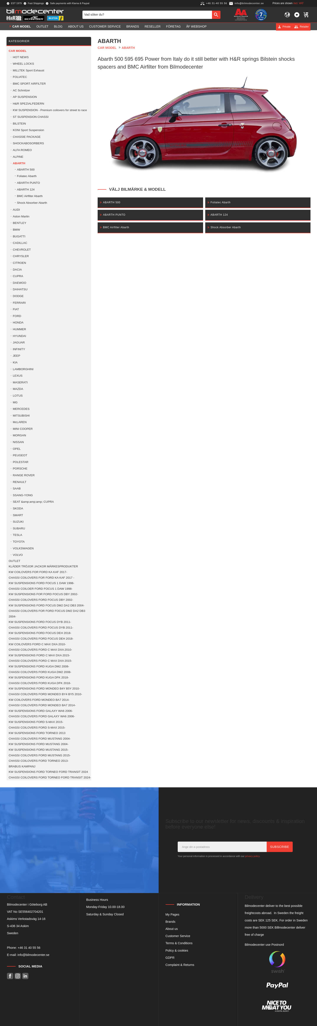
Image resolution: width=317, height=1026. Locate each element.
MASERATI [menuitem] (20, 382)
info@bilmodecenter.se (33, 955)
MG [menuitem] (15, 402)
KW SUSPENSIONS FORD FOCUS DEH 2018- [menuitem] (40, 633)
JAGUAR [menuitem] (19, 342)
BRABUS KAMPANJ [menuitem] (22, 766)
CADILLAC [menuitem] (20, 243)
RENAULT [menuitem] (19, 482)
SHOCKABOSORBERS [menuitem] (28, 143)
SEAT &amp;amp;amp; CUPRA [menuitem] (33, 501)
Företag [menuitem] (173, 26)
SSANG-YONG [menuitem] (23, 495)
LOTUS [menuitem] (18, 395)
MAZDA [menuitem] (18, 389)
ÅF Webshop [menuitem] (196, 26)
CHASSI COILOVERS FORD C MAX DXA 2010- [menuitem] (40, 649)
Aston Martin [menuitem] (21, 216)
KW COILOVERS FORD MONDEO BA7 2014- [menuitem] (39, 699)
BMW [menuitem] (16, 229)
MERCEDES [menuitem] (21, 408)
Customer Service (178, 936)
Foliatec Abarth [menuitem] (27, 176)
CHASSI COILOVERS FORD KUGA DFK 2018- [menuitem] (40, 683)
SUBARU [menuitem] (19, 528)
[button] (297, 15)
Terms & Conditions (179, 943)
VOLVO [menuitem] (18, 555)
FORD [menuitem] (17, 316)
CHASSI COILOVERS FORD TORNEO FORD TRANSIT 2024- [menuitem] (50, 777)
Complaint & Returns (180, 965)
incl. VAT (299, 3)
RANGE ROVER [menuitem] (23, 475)
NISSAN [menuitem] (18, 442)
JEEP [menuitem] (16, 355)
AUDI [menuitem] (16, 209)
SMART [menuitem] (18, 515)
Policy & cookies (177, 950)
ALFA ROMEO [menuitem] (22, 150)
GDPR (170, 957)
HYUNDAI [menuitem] (19, 336)
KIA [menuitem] (15, 362)
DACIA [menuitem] (17, 269)
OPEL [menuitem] (17, 448)
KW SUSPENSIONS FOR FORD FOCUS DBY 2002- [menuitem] (43, 594)
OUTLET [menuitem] (42, 26)
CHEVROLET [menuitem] (22, 249)
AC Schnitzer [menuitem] (21, 90)
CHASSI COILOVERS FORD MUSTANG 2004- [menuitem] (40, 738)
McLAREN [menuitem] (19, 422)
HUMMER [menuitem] (19, 329)
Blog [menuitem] (58, 26)
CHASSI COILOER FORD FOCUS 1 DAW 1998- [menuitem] (40, 588)
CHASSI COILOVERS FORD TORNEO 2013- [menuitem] (39, 760)
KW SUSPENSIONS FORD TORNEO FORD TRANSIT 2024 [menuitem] (48, 771)
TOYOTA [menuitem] (19, 541)
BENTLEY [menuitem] (19, 223)
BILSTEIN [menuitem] (19, 123)
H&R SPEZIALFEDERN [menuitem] (28, 103)
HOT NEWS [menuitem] (21, 57)
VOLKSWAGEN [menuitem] (23, 548)
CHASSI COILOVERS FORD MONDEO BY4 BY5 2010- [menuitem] (45, 694)
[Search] (216, 15)
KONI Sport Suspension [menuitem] (28, 130)
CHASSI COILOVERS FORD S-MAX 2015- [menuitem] (37, 727)
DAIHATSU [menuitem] (20, 289)
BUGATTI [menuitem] (19, 236)
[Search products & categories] (147, 15)
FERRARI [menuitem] (19, 302)
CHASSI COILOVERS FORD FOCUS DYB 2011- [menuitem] (41, 627)
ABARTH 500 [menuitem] (25, 169)
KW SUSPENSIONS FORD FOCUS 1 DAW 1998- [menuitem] (41, 583)
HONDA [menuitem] (18, 322)
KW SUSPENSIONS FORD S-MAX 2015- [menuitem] (36, 722)
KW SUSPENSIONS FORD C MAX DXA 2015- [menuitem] (39, 655)
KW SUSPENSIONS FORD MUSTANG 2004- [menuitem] (38, 744)
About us (172, 929)
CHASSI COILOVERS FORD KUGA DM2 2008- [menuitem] (40, 672)
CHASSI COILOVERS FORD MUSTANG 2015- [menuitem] (40, 755)
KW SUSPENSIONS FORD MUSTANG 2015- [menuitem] (38, 749)
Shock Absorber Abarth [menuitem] (32, 202)
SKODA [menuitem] (18, 508)
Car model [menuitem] (21, 26)
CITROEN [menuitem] (19, 262)
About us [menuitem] (76, 26)
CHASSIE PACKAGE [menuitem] (27, 136)
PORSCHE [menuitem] (20, 468)
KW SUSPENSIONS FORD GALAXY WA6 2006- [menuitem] (41, 710)
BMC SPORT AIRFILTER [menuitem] (29, 83)
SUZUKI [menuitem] (18, 521)
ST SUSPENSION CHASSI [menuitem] (30, 116)
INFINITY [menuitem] (19, 349)
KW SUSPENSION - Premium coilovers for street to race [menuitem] (50, 110)
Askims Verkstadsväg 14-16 (26, 919)
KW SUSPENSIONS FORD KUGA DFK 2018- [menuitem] (39, 677)
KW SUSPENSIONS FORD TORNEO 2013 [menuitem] (37, 733)
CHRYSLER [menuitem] (21, 256)
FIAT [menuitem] (16, 309)
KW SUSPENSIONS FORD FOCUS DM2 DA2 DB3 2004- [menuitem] (46, 605)
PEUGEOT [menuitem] (20, 455)
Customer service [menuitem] (105, 26)
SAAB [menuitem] (17, 488)
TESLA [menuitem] (17, 535)
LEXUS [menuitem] (18, 375)
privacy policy (252, 856)
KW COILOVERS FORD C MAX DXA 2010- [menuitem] (37, 644)
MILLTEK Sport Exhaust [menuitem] (28, 70)
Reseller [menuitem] (153, 26)
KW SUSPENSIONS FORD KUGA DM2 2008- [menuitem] (39, 666)
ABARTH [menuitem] (19, 163)
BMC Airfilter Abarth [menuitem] (30, 196)
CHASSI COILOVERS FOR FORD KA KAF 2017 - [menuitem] (41, 577)
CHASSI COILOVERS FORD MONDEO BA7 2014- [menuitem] (42, 705)
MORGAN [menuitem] (19, 435)
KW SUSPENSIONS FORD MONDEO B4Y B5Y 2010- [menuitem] (44, 688)
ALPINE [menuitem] (18, 156)
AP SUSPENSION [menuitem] (25, 96)
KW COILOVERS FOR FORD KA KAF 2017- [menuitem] (38, 572)
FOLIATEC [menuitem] (20, 77)
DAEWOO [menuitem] (19, 282)
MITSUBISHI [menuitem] (21, 415)
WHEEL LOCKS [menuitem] (23, 63)
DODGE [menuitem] (18, 296)
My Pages (172, 914)
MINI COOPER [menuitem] (23, 428)
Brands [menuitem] (132, 26)
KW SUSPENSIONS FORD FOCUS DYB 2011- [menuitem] (40, 622)
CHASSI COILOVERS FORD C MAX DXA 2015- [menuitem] (40, 660)
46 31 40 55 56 (30, 947)
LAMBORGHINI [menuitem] (23, 369)
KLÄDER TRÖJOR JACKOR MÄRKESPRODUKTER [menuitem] (43, 566)
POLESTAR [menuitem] (20, 462)
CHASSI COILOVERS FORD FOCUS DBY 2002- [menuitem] (41, 599)
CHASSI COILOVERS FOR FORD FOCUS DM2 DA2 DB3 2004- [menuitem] (47, 613)
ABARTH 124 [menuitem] (25, 189)
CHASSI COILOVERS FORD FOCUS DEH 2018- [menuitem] (41, 638)
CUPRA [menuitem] (18, 276)
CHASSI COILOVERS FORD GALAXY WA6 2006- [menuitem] (42, 716)
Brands (171, 921)
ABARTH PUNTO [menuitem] (28, 182)
